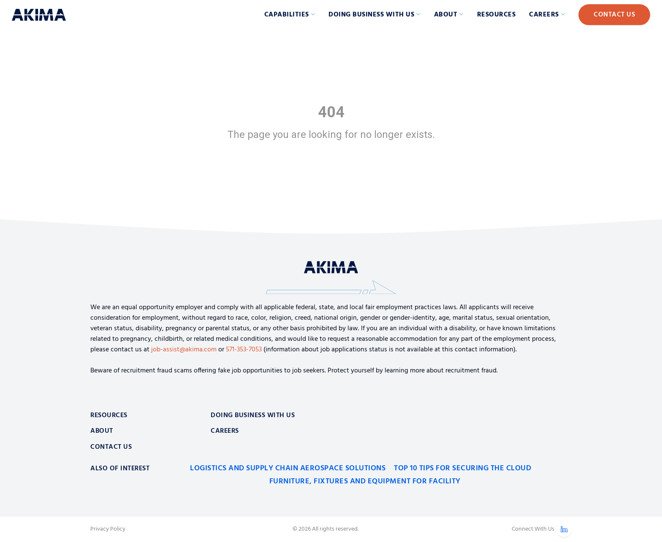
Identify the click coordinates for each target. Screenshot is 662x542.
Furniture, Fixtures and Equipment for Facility (365, 481)
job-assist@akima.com (184, 349)
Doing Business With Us (253, 415)
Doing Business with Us (371, 15)
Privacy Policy (107, 529)
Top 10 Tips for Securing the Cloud (462, 468)
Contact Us (614, 14)
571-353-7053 (244, 349)
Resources (496, 15)
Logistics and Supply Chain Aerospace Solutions (287, 468)
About (446, 15)
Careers (544, 15)
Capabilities (286, 15)
